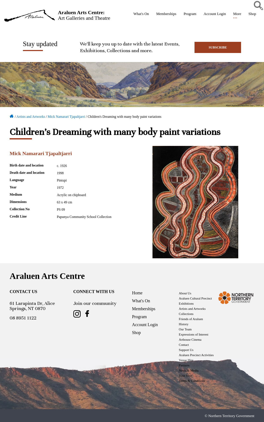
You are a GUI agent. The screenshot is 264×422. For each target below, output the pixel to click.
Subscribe (218, 47)
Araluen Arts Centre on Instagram (77, 314)
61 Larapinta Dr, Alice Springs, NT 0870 (32, 305)
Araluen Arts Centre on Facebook (87, 314)
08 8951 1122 (23, 318)
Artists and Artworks (31, 116)
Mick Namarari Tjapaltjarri (66, 116)
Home (12, 116)
